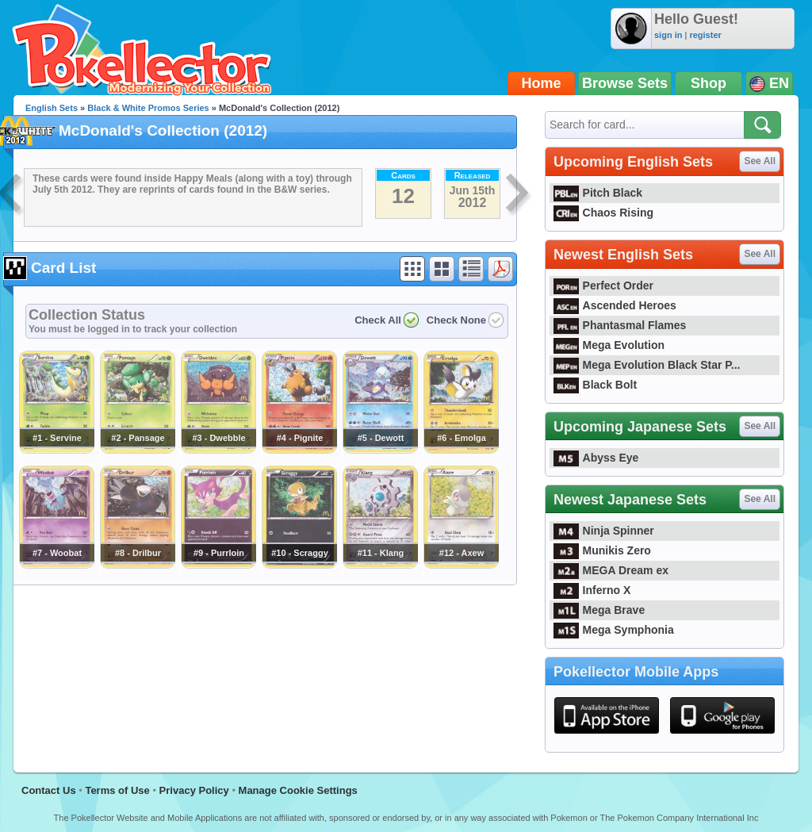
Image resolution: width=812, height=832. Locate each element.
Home (541, 83)
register (705, 35)
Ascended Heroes (614, 305)
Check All (377, 320)
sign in (668, 35)
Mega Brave (599, 610)
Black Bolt (595, 384)
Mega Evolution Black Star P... (647, 364)
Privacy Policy (194, 790)
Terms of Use (117, 790)
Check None (456, 320)
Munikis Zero (602, 550)
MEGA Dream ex (610, 570)
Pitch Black (597, 192)
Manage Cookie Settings (298, 790)
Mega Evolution (609, 345)
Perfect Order (603, 285)
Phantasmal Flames (619, 325)
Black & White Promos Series (148, 108)
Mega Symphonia (613, 629)
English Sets (51, 108)
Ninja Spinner (603, 530)
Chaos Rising (603, 212)
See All (760, 161)
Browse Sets (625, 83)
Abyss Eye (595, 457)
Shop (708, 83)
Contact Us (48, 790)
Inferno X (591, 590)
